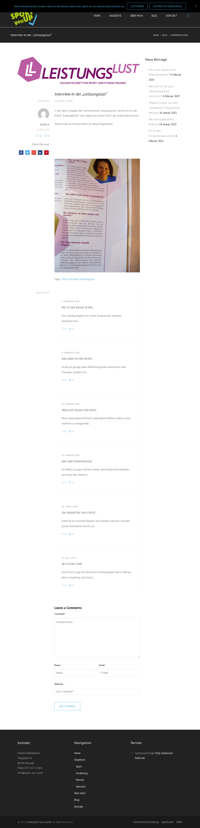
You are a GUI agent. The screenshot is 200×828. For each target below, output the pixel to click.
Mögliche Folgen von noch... (79, 410)
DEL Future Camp (72, 564)
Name (58, 665)
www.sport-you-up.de (39, 822)
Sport (79, 766)
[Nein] (195, 6)
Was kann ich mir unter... (77, 358)
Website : (59, 684)
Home (97, 15)
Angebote (115, 15)
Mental (80, 779)
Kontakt (171, 15)
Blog (154, 15)
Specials (80, 786)
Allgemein (59, 101)
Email (102, 665)
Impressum (167, 822)
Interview (73, 279)
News (70, 101)
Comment (59, 613)
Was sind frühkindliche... (77, 461)
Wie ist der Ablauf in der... (78, 307)
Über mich (136, 15)
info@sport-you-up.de (30, 772)
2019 (64, 279)
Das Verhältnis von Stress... (79, 512)
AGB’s (179, 822)
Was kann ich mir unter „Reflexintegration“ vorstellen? (161, 91)
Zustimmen (137, 6)
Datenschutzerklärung (146, 822)
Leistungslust (87, 279)
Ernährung (82, 773)
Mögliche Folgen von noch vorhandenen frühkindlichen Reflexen (164, 107)
